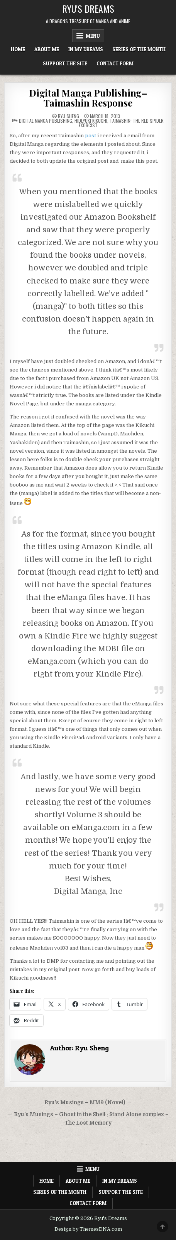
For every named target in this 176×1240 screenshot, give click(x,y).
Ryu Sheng (68, 116)
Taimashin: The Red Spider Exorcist (121, 122)
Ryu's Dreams (88, 8)
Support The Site (65, 63)
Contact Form (115, 63)
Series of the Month (139, 49)
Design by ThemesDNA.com (88, 1229)
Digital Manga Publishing (45, 120)
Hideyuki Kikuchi (90, 120)
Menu (93, 36)
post (90, 135)
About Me (46, 49)
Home (18, 49)
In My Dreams (85, 49)
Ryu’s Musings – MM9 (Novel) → (88, 1102)
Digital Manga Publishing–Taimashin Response (88, 98)
